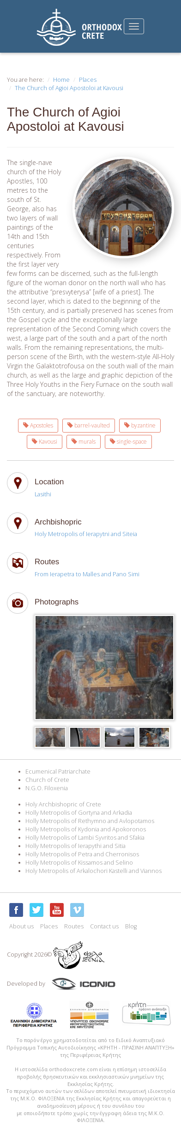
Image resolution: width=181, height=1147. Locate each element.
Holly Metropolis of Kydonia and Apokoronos (85, 829)
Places (88, 80)
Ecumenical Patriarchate (57, 771)
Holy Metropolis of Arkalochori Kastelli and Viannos (93, 871)
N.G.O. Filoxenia (46, 788)
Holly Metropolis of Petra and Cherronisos (82, 854)
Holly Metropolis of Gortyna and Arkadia (78, 813)
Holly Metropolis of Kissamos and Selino (79, 862)
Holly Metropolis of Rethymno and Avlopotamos (89, 821)
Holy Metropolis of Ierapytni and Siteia (86, 534)
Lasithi (43, 494)
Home (61, 80)
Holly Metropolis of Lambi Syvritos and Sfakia (85, 838)
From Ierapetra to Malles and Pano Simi (87, 574)
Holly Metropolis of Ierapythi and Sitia (75, 846)
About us (21, 926)
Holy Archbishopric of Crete (63, 804)
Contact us (104, 926)
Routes (74, 926)
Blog (131, 926)
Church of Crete (47, 780)
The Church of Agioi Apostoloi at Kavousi (69, 88)
